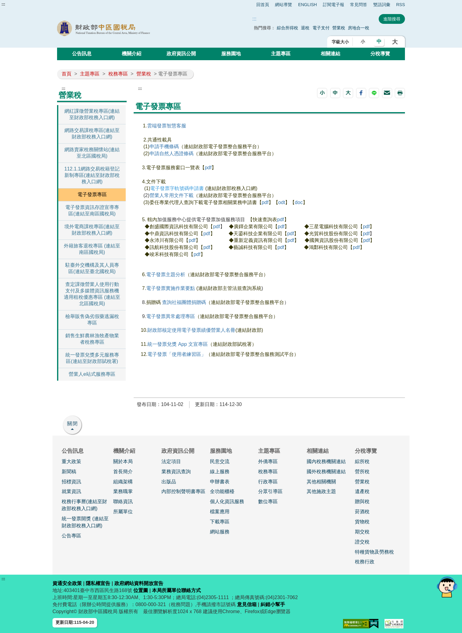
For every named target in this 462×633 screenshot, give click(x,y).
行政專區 (268, 481)
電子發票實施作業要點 (171, 288)
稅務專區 (118, 73)
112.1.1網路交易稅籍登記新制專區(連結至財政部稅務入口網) (92, 175)
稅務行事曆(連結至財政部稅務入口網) (84, 505)
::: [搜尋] (254, 18)
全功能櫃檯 (222, 491)
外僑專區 (268, 461)
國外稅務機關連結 (326, 471)
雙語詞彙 (381, 4)
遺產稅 (362, 491)
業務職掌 (123, 491)
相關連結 (330, 53)
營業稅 (339, 27)
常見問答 (358, 4)
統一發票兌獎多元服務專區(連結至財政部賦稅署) (92, 358)
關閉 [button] (72, 423)
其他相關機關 (321, 481)
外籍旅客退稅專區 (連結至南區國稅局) (92, 249)
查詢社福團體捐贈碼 (184, 302)
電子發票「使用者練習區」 (176, 354)
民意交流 (219, 461)
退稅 (305, 27)
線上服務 (219, 471)
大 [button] (395, 42)
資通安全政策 (67, 583)
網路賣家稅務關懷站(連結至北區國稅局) (92, 153)
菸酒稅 (362, 511)
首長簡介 (123, 471)
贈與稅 (362, 501)
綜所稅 (362, 461)
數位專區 (268, 501)
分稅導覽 (380, 53)
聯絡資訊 (123, 501)
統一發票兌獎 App (167, 344)
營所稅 (362, 471)
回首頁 (262, 4)
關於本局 (123, 461)
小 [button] (363, 41)
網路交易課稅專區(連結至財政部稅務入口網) (92, 133)
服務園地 (231, 53)
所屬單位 (123, 511)
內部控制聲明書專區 (183, 491)
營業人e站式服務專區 (92, 374)
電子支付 (321, 27)
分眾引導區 (270, 491)
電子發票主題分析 (165, 274)
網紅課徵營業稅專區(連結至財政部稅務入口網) (92, 114)
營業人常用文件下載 (171, 195)
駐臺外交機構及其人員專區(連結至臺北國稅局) (92, 268)
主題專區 (281, 53)
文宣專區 (198, 344)
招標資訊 (71, 481)
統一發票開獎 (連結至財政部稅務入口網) (85, 522)
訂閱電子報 (333, 4)
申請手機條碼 (164, 146)
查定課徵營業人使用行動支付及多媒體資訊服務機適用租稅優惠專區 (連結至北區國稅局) (92, 294)
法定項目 (171, 461)
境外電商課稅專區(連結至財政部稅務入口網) (92, 230)
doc (299, 202)
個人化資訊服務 (227, 501)
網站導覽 (283, 4)
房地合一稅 (358, 27)
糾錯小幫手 (273, 604)
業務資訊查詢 (176, 471)
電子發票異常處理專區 (170, 316)
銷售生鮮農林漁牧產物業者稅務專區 (92, 339)
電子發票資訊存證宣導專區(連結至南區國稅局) (92, 210)
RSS (400, 4)
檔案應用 (219, 511)
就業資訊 (71, 491)
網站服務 (219, 531)
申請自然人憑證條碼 (171, 153)
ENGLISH (307, 4)
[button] (322, 93)
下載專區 (219, 521)
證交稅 (362, 541)
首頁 (66, 73)
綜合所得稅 (287, 27)
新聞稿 (69, 471)
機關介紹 (131, 53)
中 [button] (379, 41)
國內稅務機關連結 (326, 461)
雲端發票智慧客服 (167, 125)
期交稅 (362, 531)
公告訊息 (82, 53)
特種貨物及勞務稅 (374, 551)
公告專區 (71, 535)
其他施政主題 (321, 491)
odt (281, 202)
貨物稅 (362, 521)
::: (3, 4)
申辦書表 (219, 481)
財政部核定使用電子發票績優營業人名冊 (191, 330)
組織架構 (123, 481)
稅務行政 (364, 561)
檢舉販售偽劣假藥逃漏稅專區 (92, 319)
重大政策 (71, 461)
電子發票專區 (92, 194)
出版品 (168, 481)
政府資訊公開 (181, 53)
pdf (208, 167)
